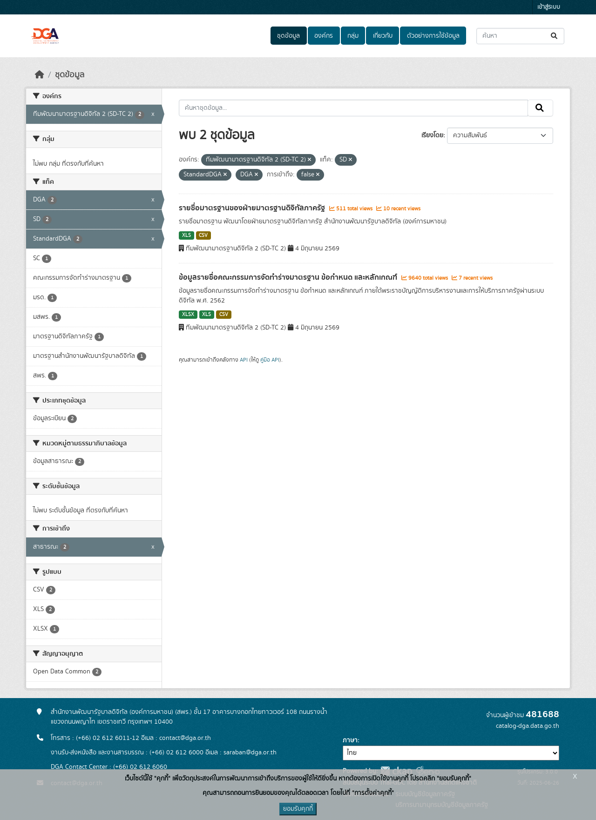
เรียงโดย (432, 135)
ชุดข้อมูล (288, 35)
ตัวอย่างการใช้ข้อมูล (433, 35)
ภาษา (350, 740)
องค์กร (323, 35)
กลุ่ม (353, 35)
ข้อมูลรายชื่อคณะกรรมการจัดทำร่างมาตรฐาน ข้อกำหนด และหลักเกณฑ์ (289, 277)
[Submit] (555, 36)
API (244, 360)
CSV (203, 235)
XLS (186, 235)
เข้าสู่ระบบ (548, 7)
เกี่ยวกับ (383, 35)
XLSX (188, 314)
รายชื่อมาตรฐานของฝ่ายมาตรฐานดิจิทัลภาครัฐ (253, 208)
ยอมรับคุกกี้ (298, 808)
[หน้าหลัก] (39, 75)
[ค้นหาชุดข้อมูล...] (520, 36)
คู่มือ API (269, 360)
